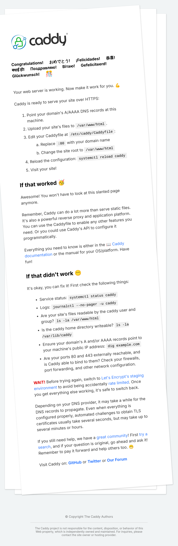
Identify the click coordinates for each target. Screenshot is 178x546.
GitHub (75, 458)
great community (112, 432)
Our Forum (117, 455)
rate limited (118, 379)
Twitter (94, 457)
